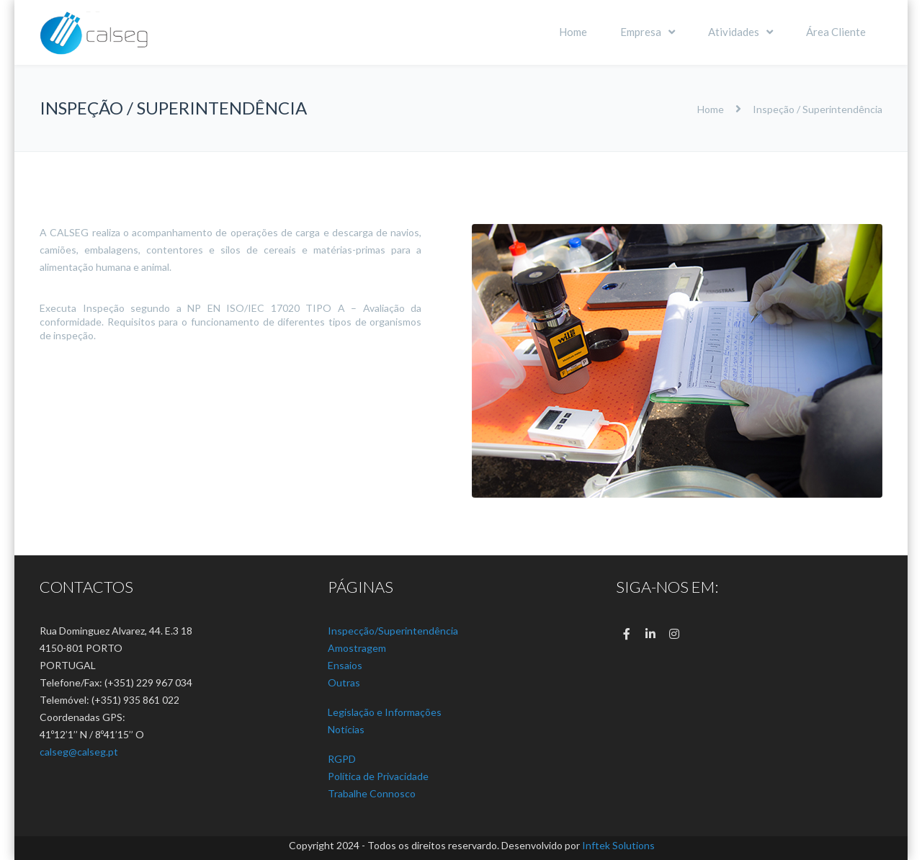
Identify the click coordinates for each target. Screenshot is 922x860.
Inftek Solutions (618, 845)
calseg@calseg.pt (79, 751)
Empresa (640, 31)
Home (573, 31)
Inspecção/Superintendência (393, 630)
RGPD (342, 759)
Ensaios (345, 665)
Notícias (346, 729)
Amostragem (357, 648)
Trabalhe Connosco (372, 793)
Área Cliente (836, 31)
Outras (344, 682)
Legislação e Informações (385, 712)
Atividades (733, 31)
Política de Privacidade (378, 776)
